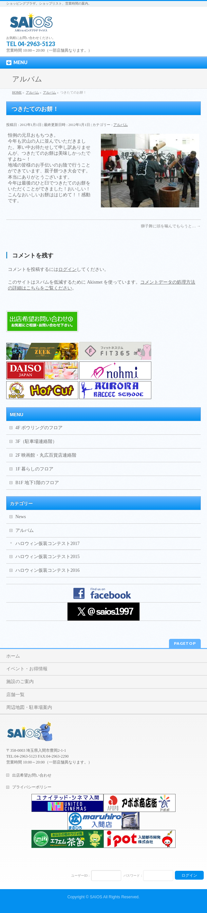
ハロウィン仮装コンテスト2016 (47, 570)
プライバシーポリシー (31, 787)
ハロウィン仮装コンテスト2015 (47, 556)
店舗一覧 (15, 694)
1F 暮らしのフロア (34, 468)
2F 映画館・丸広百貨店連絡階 (45, 455)
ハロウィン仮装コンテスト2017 (47, 543)
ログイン (67, 269)
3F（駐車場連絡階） (36, 441)
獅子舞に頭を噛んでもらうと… (171, 226)
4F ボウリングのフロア (39, 427)
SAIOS (96, 897)
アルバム (120, 125)
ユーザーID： (81, 875)
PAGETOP (185, 643)
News (20, 516)
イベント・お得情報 (26, 668)
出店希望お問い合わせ (31, 775)
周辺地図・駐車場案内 (29, 707)
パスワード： (133, 875)
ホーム (13, 656)
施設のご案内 (20, 681)
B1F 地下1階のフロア (37, 482)
